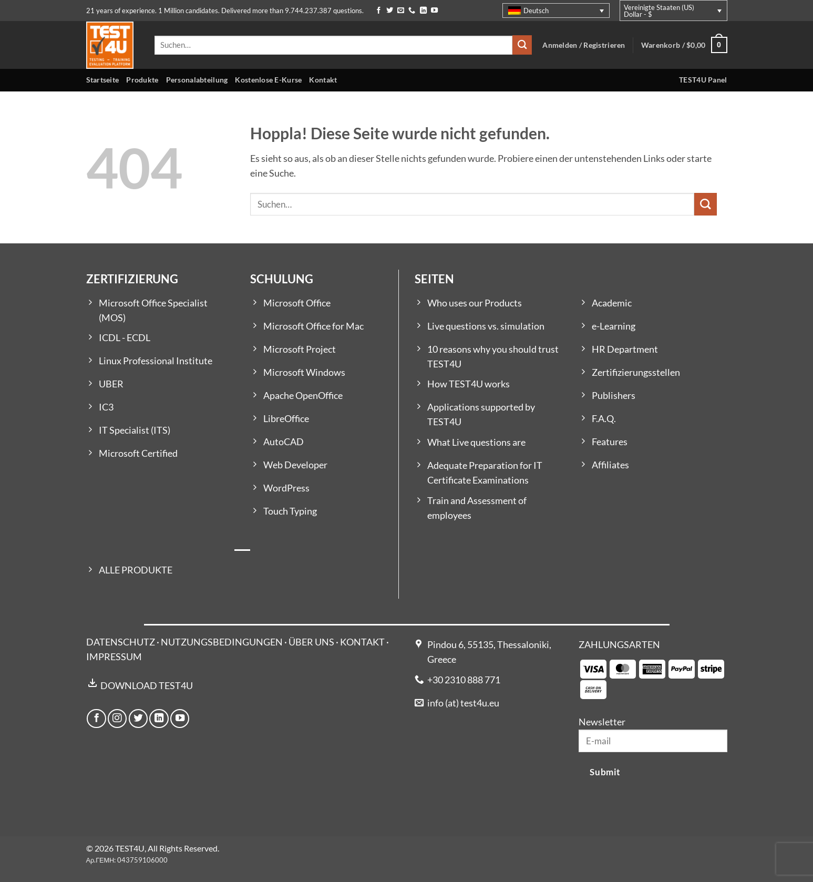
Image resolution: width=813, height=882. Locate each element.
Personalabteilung (197, 79)
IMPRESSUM (114, 656)
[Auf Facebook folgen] (378, 11)
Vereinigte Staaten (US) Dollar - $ (659, 10)
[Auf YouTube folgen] (434, 11)
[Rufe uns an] (411, 11)
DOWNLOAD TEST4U (146, 685)
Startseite (102, 79)
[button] (684, 44)
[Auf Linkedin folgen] (423, 11)
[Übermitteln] (522, 45)
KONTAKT (362, 642)
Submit (605, 771)
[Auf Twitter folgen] (389, 11)
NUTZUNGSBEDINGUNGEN (222, 642)
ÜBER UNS (311, 642)
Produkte (142, 79)
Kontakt (323, 79)
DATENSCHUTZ (120, 642)
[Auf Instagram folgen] (117, 718)
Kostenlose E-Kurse (268, 79)
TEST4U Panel (703, 79)
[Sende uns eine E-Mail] (400, 11)
